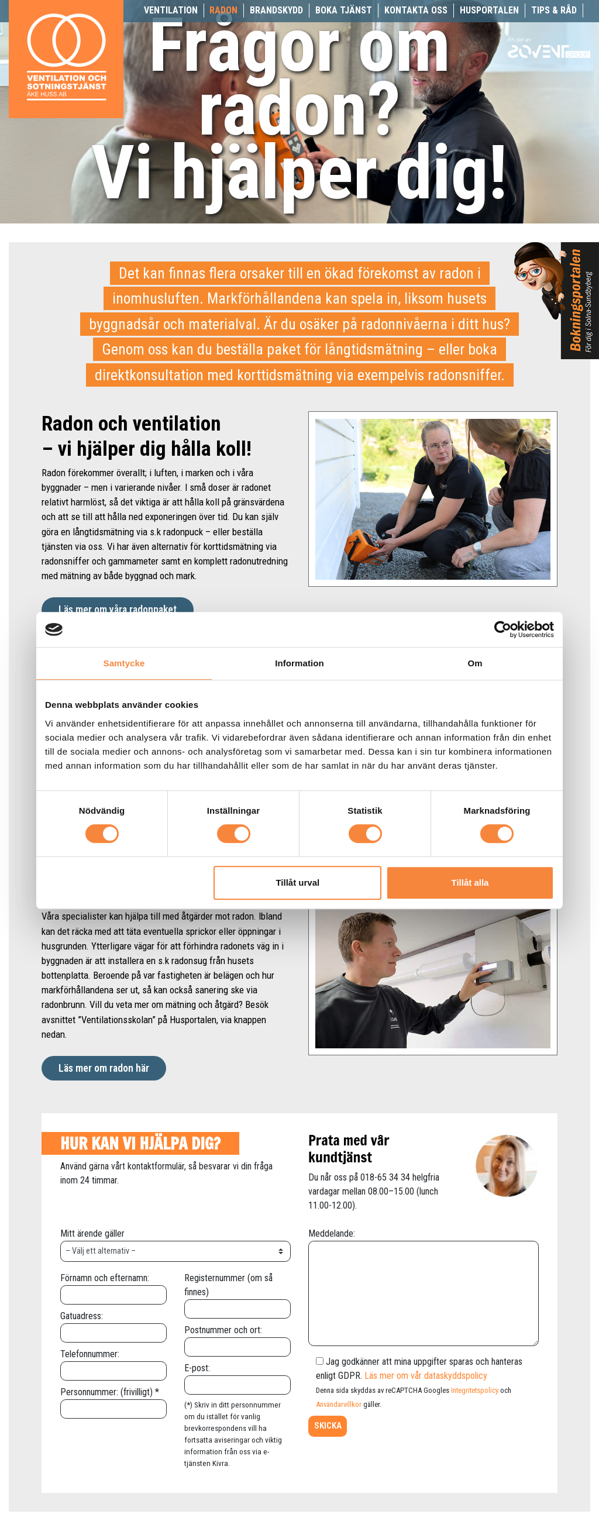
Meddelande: (423, 1288)
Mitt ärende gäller (175, 1242)
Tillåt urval (297, 882)
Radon (223, 10)
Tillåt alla (469, 882)
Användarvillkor (339, 1404)
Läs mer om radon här (103, 1068)
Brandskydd (276, 10)
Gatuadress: (113, 1324)
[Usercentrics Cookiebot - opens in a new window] (503, 629)
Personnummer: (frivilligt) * (113, 1400)
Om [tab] (474, 663)
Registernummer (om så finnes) (237, 1293)
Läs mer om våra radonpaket (117, 609)
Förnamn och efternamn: (113, 1286)
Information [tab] (299, 663)
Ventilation (171, 10)
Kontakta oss (415, 10)
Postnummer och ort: (237, 1338)
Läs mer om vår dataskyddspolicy (425, 1375)
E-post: (237, 1376)
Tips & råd (554, 10)
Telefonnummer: (113, 1362)
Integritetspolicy (474, 1390)
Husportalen (489, 10)
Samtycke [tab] (124, 663)
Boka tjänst (343, 10)
